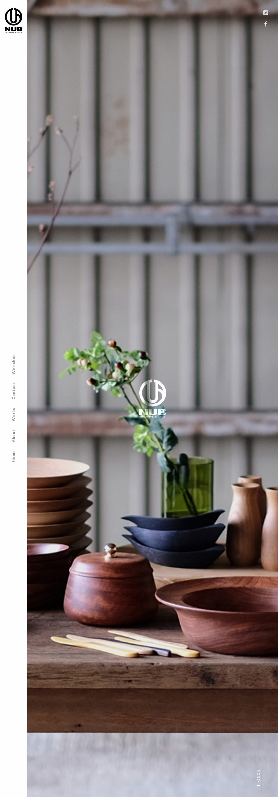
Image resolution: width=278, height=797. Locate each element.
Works (13, 414)
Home (13, 456)
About (13, 435)
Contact (13, 391)
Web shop (13, 364)
